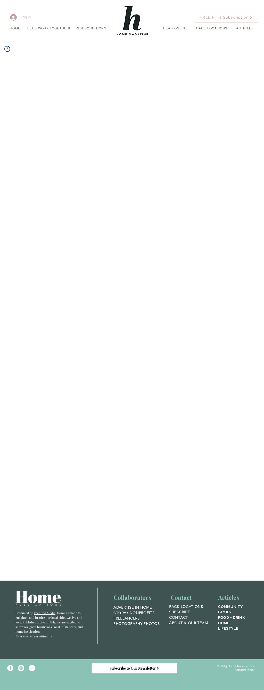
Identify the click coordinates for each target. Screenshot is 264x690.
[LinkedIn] (32, 668)
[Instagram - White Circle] (21, 668)
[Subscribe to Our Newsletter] (134, 668)
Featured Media (44, 613)
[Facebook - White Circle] (10, 668)
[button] (49, 28)
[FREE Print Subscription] (226, 17)
